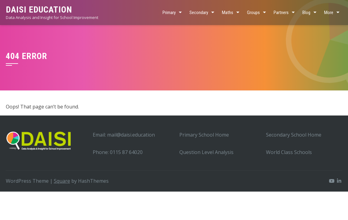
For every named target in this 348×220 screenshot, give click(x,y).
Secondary (198, 12)
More (328, 12)
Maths (227, 12)
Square (62, 181)
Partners (281, 12)
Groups (253, 12)
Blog (306, 12)
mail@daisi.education (131, 134)
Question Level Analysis (206, 152)
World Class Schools (289, 152)
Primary (169, 12)
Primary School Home (204, 134)
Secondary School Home (293, 134)
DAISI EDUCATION (39, 10)
